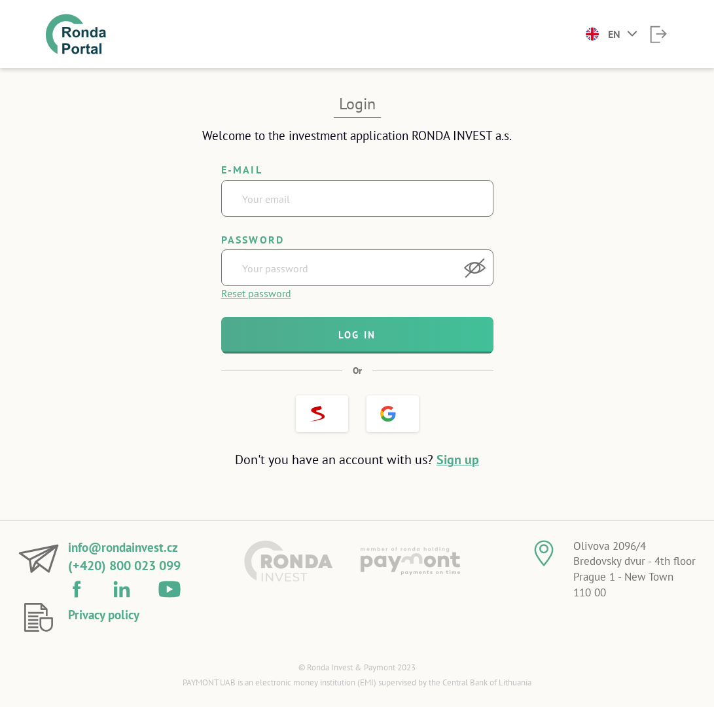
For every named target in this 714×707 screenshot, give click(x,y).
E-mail (241, 169)
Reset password (256, 293)
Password (253, 239)
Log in (357, 335)
